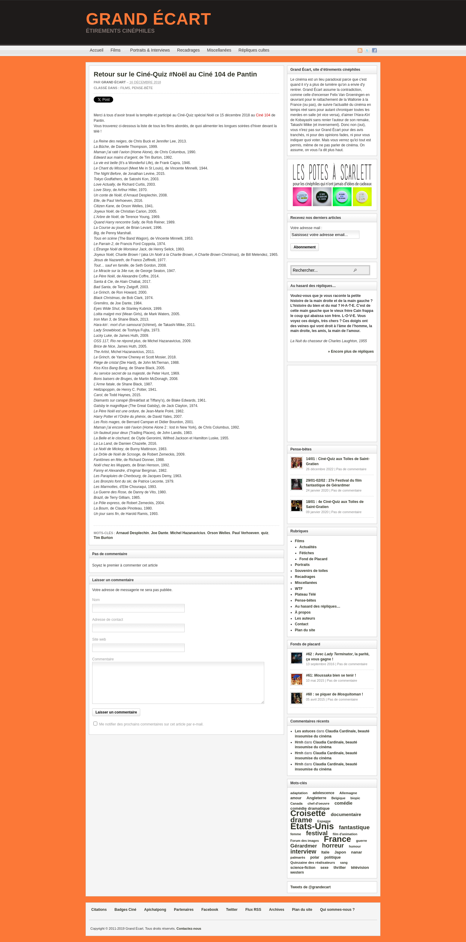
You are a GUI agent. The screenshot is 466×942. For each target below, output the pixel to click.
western (297, 872)
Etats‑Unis (312, 826)
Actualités (307, 547)
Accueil (96, 50)
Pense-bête (142, 88)
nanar (356, 852)
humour (355, 846)
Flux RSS (360, 50)
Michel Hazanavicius (187, 533)
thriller (340, 867)
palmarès (297, 857)
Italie (325, 852)
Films (115, 51)
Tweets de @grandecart (310, 887)
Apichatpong (155, 910)
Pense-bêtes (305, 600)
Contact (301, 624)
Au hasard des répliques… (317, 606)
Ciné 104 (263, 115)
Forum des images (304, 840)
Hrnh (299, 742)
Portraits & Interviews (150, 50)
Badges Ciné (125, 910)
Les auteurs (305, 618)
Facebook (374, 50)
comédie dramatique (310, 808)
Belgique (338, 798)
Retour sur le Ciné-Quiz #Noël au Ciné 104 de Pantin (175, 74)
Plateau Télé (305, 594)
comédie (343, 803)
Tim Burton (103, 538)
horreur (333, 845)
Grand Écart (148, 19)
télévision (360, 867)
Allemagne (348, 793)
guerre (361, 840)
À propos (303, 612)
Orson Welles (218, 533)
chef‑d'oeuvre (318, 803)
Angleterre (316, 798)
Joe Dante (159, 533)
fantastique (354, 827)
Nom (96, 600)
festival (317, 833)
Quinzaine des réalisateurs (312, 862)
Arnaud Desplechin (132, 533)
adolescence (323, 793)
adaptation (298, 793)
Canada (296, 803)
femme (295, 834)
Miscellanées (219, 50)
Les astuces (305, 731)
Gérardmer (303, 846)
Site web (99, 639)
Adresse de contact (107, 620)
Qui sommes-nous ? (337, 910)
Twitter (367, 50)
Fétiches (306, 553)
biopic (355, 798)
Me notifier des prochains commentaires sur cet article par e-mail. (151, 724)
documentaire (346, 814)
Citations (99, 910)
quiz (264, 533)
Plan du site (305, 630)
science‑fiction (302, 868)
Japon (340, 852)
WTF (299, 589)
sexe (324, 868)
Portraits (302, 565)
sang (344, 862)
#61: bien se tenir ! (331, 675)
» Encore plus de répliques (351, 351)
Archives (276, 910)
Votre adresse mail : (306, 228)
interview (303, 851)
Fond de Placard (313, 559)
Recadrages (188, 50)
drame (301, 820)
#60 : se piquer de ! (334, 694)
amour (295, 798)
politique (332, 857)
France (337, 839)
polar (314, 857)
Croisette (308, 813)
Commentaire (103, 659)
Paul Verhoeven (245, 533)
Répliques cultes (253, 50)
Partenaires (183, 910)
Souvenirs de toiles (311, 571)
